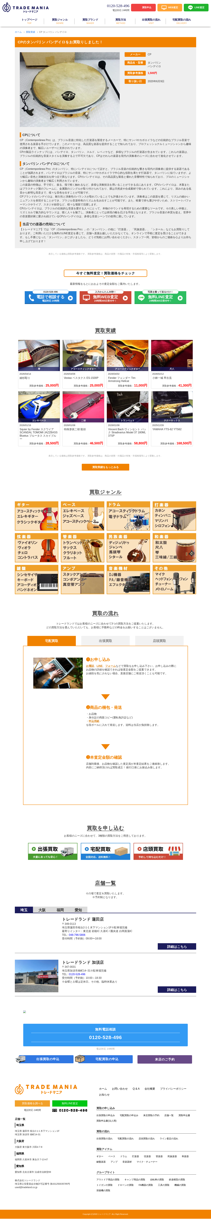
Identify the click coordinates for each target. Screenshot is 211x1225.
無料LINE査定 (70, 1110)
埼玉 (24, 887)
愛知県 (20, 1173)
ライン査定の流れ (169, 1144)
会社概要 (150, 1095)
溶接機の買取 (103, 1196)
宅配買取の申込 (107, 1065)
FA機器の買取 (146, 1191)
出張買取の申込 (48, 1065)
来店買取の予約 (151, 1121)
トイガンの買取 (104, 1191)
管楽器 (159, 1162)
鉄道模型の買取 (177, 1185)
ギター (99, 1162)
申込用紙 (94, 721)
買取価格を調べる (32, 1110)
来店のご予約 (164, 1065)
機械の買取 (180, 1191)
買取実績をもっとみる (105, 467)
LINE (100, 666)
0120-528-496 (77, 951)
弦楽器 (147, 1162)
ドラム (123, 1162)
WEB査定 (173, 7)
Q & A (136, 1095)
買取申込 (146, 7)
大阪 (42, 887)
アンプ (114, 1168)
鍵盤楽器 (101, 1168)
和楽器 (185, 1162)
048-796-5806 (77, 912)
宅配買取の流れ (126, 1144)
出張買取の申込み (105, 1121)
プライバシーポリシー (173, 1095)
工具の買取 (163, 1191)
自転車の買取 (157, 1185)
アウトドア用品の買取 (108, 1185)
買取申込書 (184, 1121)
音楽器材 (127, 1168)
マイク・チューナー (147, 1168)
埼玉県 (20, 1132)
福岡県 (20, 1161)
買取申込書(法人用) (106, 1127)
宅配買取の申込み (129, 1121)
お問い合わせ (120, 1095)
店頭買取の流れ (147, 1144)
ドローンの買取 (126, 1191)
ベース (111, 1162)
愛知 (78, 887)
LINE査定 (199, 7)
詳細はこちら (177, 924)
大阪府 (20, 1148)
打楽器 (135, 1162)
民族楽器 (172, 1162)
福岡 (60, 887)
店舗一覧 (169, 1121)
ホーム (18, 32)
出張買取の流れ (104, 1144)
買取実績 (30, 32)
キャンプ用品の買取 (134, 1185)
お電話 (90, 666)
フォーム (110, 666)
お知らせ (104, 1101)
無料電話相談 (105, 1038)
